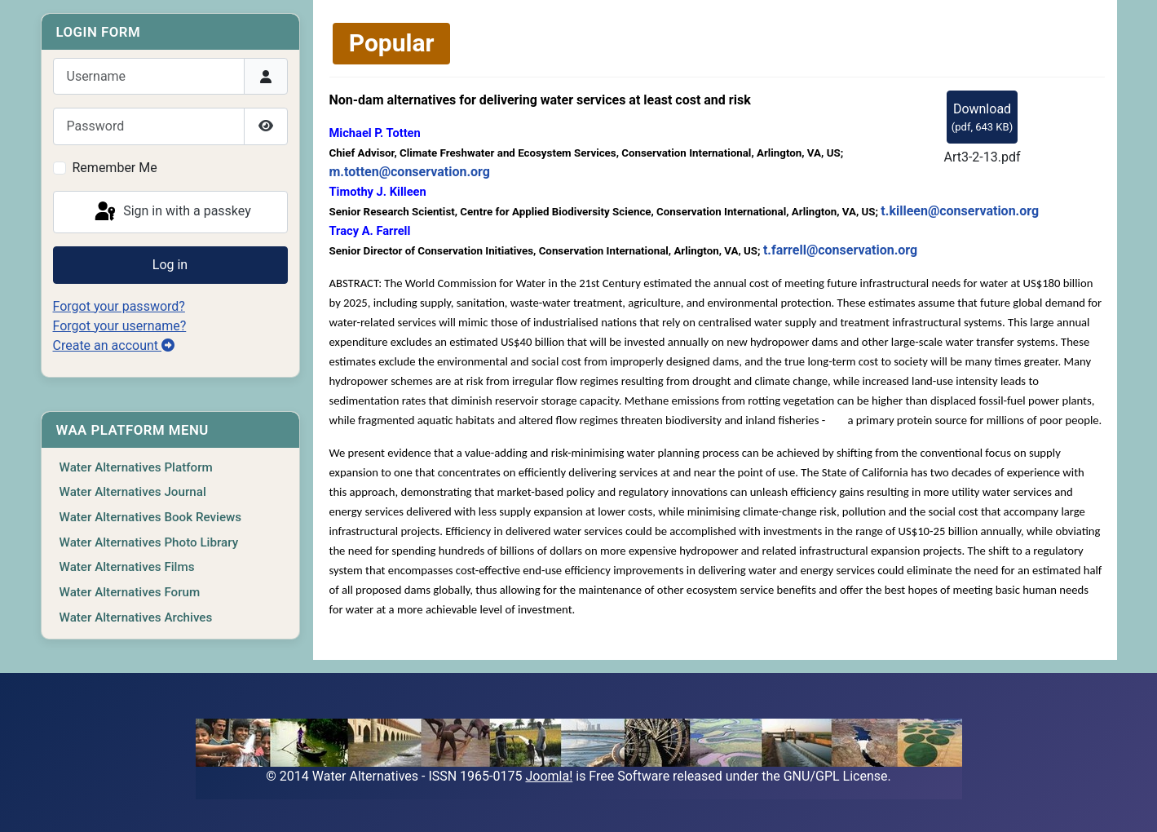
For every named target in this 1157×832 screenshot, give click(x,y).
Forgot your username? (120, 326)
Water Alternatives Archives (136, 617)
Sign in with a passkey (171, 212)
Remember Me (115, 167)
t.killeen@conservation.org (960, 211)
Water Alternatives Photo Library (149, 542)
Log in (170, 264)
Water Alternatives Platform (136, 467)
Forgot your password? (119, 306)
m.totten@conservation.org (409, 171)
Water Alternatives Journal (133, 492)
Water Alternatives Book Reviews (151, 517)
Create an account (114, 345)
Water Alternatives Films (127, 567)
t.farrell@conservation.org (840, 250)
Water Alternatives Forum (130, 592)
